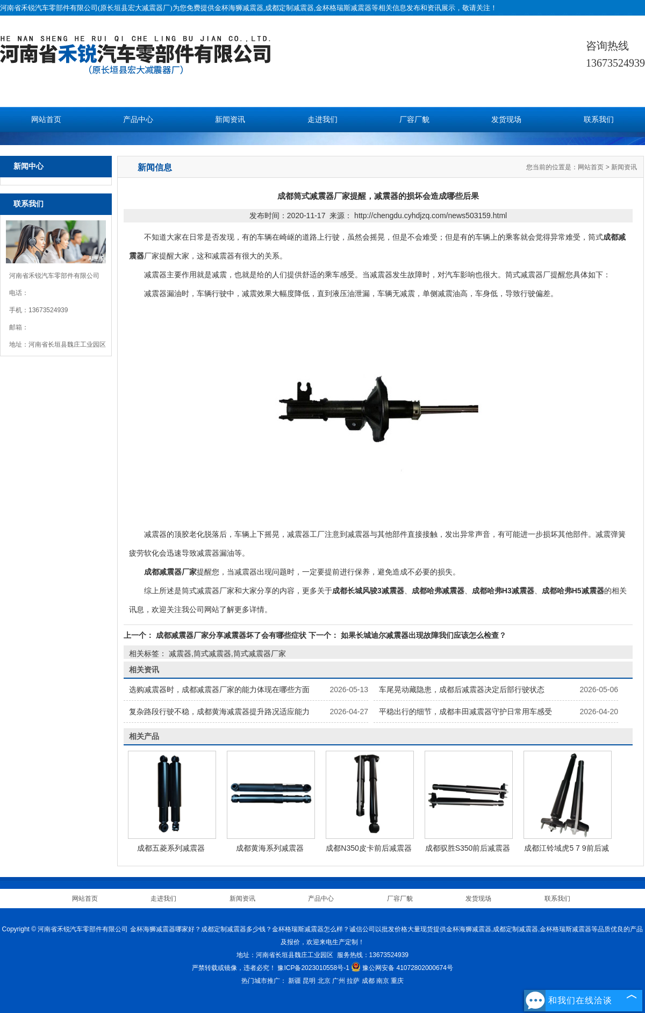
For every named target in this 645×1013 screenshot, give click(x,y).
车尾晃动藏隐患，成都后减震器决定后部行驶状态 (461, 689)
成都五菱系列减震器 (171, 848)
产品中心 (138, 120)
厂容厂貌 (414, 120)
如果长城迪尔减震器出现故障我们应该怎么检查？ (422, 635)
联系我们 (599, 120)
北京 (324, 981)
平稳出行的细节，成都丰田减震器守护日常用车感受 (465, 711)
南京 (382, 981)
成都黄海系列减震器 (270, 848)
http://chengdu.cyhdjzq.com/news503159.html (430, 215)
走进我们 (322, 120)
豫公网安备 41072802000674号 (402, 968)
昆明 (309, 981)
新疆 (294, 981)
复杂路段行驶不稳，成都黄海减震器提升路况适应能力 (219, 711)
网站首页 (46, 120)
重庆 (397, 981)
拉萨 (353, 981)
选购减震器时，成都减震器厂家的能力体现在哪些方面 (219, 689)
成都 (368, 981)
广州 (338, 981)
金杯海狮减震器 (238, 8)
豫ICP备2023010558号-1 (313, 968)
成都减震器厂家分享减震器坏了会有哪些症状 (231, 635)
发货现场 (506, 120)
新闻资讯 (230, 120)
